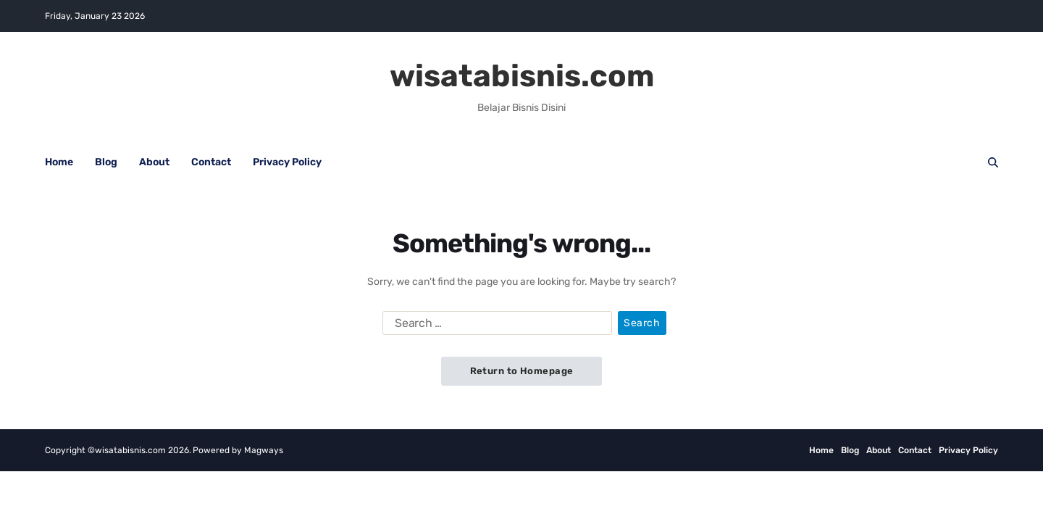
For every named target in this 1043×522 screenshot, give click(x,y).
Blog (106, 162)
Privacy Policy (287, 162)
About (154, 162)
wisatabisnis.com (522, 76)
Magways (263, 450)
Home (59, 162)
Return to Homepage (522, 370)
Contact (211, 162)
